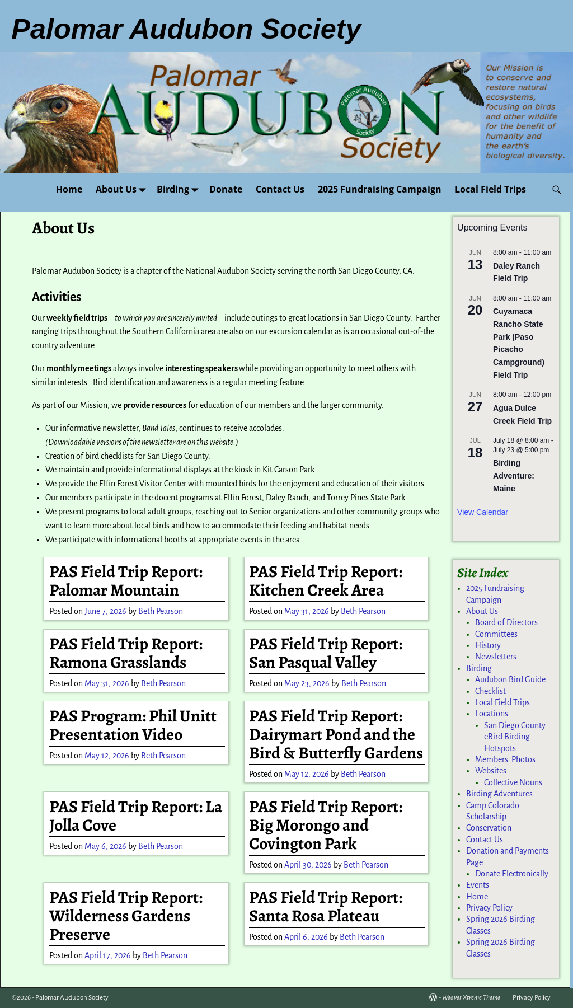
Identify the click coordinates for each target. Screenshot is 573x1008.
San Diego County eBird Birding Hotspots (515, 737)
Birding (180, 189)
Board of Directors (506, 622)
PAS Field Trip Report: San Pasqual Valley (325, 652)
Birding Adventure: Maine (513, 475)
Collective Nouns (513, 782)
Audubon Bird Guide (510, 679)
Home (69, 189)
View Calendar (482, 512)
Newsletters (495, 656)
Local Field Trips (490, 189)
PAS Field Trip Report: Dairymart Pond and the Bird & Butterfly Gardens (336, 734)
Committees (496, 634)
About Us (123, 189)
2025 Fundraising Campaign (380, 189)
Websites (490, 770)
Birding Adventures (499, 793)
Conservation (488, 827)
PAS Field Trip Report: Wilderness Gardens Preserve (126, 915)
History (488, 645)
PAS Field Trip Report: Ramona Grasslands (126, 652)
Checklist (490, 691)
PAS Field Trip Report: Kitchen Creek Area (325, 580)
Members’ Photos (505, 759)
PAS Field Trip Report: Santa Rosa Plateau (325, 906)
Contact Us (280, 189)
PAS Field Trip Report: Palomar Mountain (126, 580)
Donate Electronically (511, 873)
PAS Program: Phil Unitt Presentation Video (133, 725)
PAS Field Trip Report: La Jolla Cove (135, 815)
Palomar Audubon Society (72, 997)
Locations (491, 713)
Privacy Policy (489, 907)
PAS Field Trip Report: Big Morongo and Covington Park (325, 825)
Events (477, 884)
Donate (225, 189)
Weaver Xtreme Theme (471, 997)
